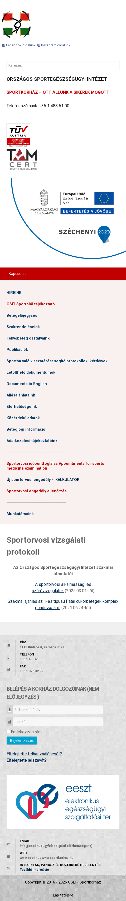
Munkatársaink (20, 514)
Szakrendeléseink (23, 327)
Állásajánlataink (21, 395)
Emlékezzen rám (26, 731)
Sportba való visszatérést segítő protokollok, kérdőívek (57, 361)
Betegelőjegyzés (22, 315)
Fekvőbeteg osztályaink (28, 338)
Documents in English (27, 384)
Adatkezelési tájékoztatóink (32, 441)
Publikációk (17, 349)
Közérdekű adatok (23, 418)
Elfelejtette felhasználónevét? (34, 753)
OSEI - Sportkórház (84, 882)
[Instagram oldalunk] (53, 45)
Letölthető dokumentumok (31, 372)
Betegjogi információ (26, 429)
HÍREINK (14, 293)
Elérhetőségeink (22, 406)
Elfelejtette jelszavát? (27, 760)
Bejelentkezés (22, 740)
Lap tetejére (63, 895)
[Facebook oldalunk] (19, 45)
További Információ (34, 870)
